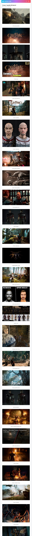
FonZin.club (7, 1)
